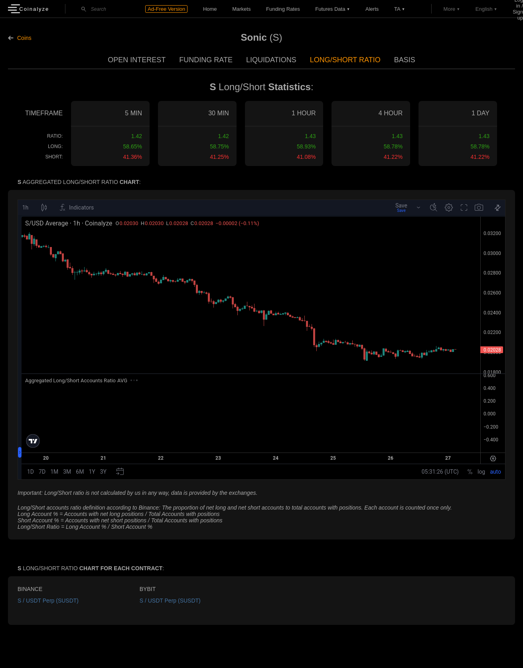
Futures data (330, 9)
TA (397, 9)
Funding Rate (206, 60)
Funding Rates (283, 9)
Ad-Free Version (166, 9)
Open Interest (137, 60)
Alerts (372, 9)
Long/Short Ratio (345, 60)
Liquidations (271, 60)
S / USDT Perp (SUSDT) (48, 600)
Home (210, 9)
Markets (241, 9)
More (450, 9)
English (484, 9)
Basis (404, 60)
